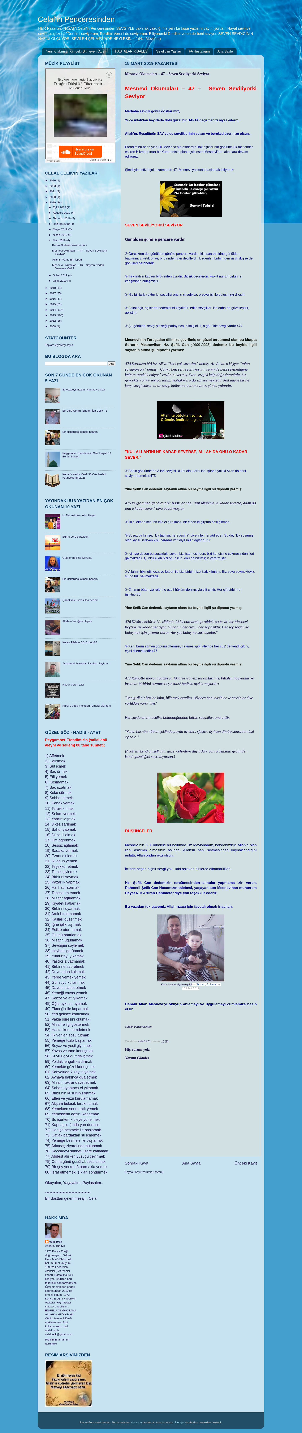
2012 (53, 320)
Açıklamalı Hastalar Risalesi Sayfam (85, 663)
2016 (53, 298)
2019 (53, 202)
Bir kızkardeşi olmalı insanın (80, 431)
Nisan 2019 (60, 234)
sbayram (136, 1422)
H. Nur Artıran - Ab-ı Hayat (78, 515)
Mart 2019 (59, 240)
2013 (53, 315)
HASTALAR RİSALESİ (131, 51)
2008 (53, 326)
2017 (53, 293)
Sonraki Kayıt (136, 1163)
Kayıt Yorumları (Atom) (149, 1172)
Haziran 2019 (61, 223)
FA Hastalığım (199, 51)
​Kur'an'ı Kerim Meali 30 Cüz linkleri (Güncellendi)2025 (84, 476)
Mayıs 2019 (60, 229)
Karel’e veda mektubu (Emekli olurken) (86, 705)
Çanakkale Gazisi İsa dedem (80, 600)
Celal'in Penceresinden (76, 19)
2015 (53, 304)
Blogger (180, 1422)
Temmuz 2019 (62, 218)
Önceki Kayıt (245, 1163)
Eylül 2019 (60, 207)
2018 (53, 287)
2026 (53, 180)
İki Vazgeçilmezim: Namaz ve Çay (83, 389)
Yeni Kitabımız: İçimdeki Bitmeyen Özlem (76, 51)
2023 (53, 185)
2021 (53, 191)
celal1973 (55, 1241)
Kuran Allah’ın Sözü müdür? (69, 245)
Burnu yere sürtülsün (75, 536)
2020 (53, 197)
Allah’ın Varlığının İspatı (67, 259)
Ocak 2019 (60, 280)
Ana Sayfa (225, 51)
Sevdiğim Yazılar (168, 51)
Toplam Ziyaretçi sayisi (59, 345)
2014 (53, 309)
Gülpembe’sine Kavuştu (77, 557)
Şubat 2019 (60, 275)
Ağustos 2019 (62, 212)
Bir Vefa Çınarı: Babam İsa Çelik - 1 (84, 410)
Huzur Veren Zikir (73, 684)
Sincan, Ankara (206, 984)
